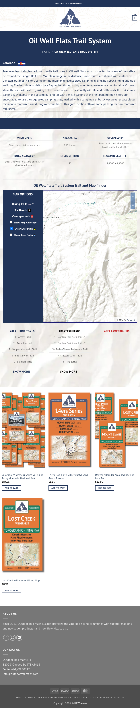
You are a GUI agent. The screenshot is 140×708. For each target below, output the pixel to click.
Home (46, 51)
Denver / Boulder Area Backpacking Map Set (114, 476)
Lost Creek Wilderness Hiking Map (21, 580)
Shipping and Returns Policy (54, 697)
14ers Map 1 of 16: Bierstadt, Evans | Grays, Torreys (68, 476)
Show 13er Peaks (23, 235)
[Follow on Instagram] (13, 638)
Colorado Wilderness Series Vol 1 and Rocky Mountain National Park (22, 476)
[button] (5, 17)
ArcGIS (131, 319)
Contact (30, 697)
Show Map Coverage (25, 222)
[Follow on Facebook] (6, 638)
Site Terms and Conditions (108, 697)
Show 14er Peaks (24, 228)
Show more (21, 371)
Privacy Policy (82, 697)
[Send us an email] (19, 638)
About (19, 697)
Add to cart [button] (11, 488)
